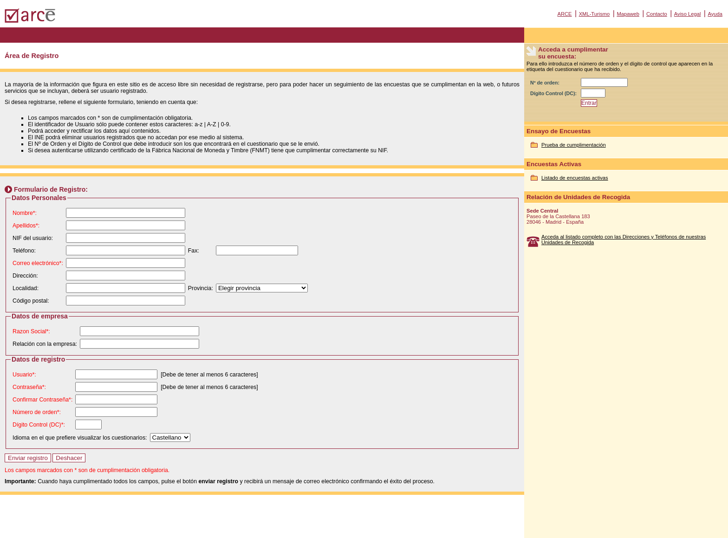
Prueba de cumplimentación (573, 145)
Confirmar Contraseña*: (42, 399)
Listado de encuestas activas (574, 178)
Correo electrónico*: (38, 263)
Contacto (656, 14)
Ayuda (715, 14)
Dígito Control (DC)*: (39, 424)
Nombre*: (25, 213)
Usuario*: (24, 374)
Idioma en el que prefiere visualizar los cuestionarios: (80, 437)
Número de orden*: (37, 412)
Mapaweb (628, 14)
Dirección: (25, 275)
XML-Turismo (594, 14)
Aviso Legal (687, 14)
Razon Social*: (31, 331)
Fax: (193, 250)
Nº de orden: (544, 82)
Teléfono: (24, 250)
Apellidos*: (26, 225)
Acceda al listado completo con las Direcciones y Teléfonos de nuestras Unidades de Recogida (623, 239)
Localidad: (26, 288)
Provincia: (200, 288)
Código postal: (31, 301)
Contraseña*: (29, 387)
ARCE (564, 14)
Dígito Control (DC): (553, 93)
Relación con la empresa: (45, 344)
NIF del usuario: (33, 238)
